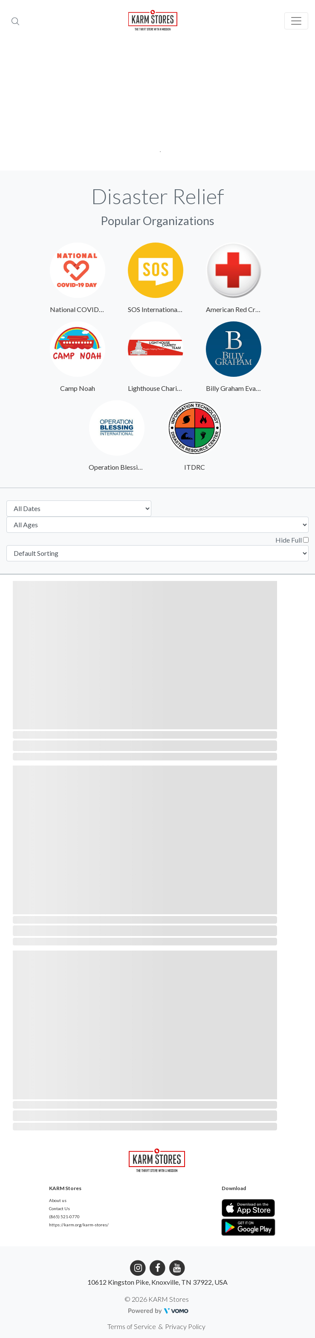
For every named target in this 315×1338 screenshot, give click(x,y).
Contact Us (59, 1208)
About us (57, 1200)
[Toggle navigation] (296, 20)
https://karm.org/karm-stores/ (79, 1224)
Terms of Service (131, 1326)
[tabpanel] (157, 107)
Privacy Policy (185, 1326)
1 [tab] (157, 148)
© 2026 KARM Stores (156, 1299)
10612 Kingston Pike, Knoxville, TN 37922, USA (157, 1282)
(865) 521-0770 (64, 1216)
